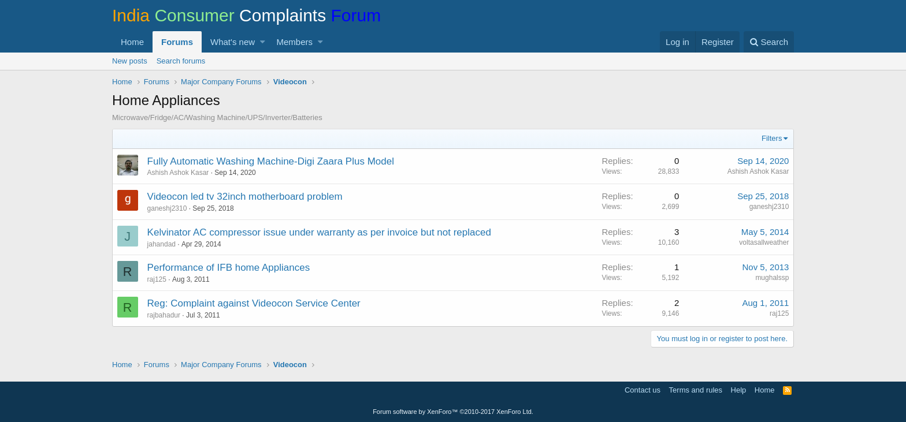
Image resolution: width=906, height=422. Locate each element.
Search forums (181, 61)
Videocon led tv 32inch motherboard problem (245, 196)
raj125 (156, 279)
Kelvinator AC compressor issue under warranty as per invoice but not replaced (319, 232)
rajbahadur (163, 315)
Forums (177, 42)
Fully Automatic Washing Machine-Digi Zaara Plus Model (270, 161)
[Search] (769, 42)
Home (132, 42)
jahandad (161, 244)
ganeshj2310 (167, 208)
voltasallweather (764, 242)
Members (295, 42)
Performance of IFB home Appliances (228, 267)
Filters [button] (772, 138)
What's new (232, 42)
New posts (129, 61)
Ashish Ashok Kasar (178, 173)
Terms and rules (695, 390)
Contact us (642, 390)
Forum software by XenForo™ (453, 411)
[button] (262, 42)
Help (739, 390)
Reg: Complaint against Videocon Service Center (254, 303)
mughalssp (772, 278)
